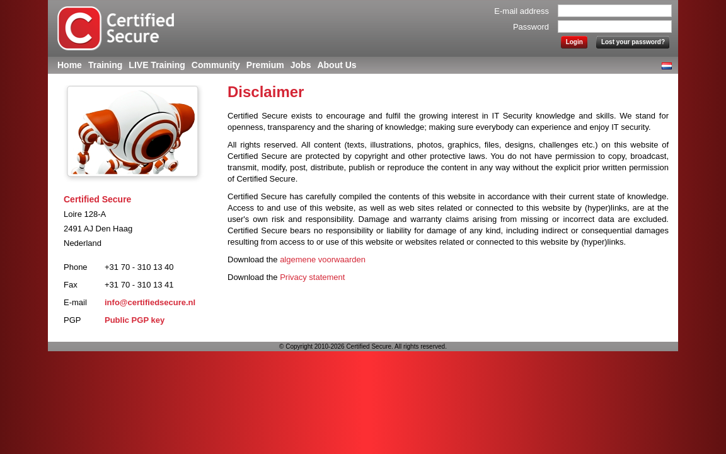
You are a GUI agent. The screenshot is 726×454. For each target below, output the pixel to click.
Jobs (301, 65)
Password (531, 27)
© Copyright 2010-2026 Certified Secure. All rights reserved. (363, 346)
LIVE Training (157, 65)
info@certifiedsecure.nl (150, 302)
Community (216, 65)
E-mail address (521, 11)
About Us (336, 65)
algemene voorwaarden (323, 259)
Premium (265, 65)
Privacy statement (312, 277)
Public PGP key (134, 320)
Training (105, 65)
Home (69, 65)
